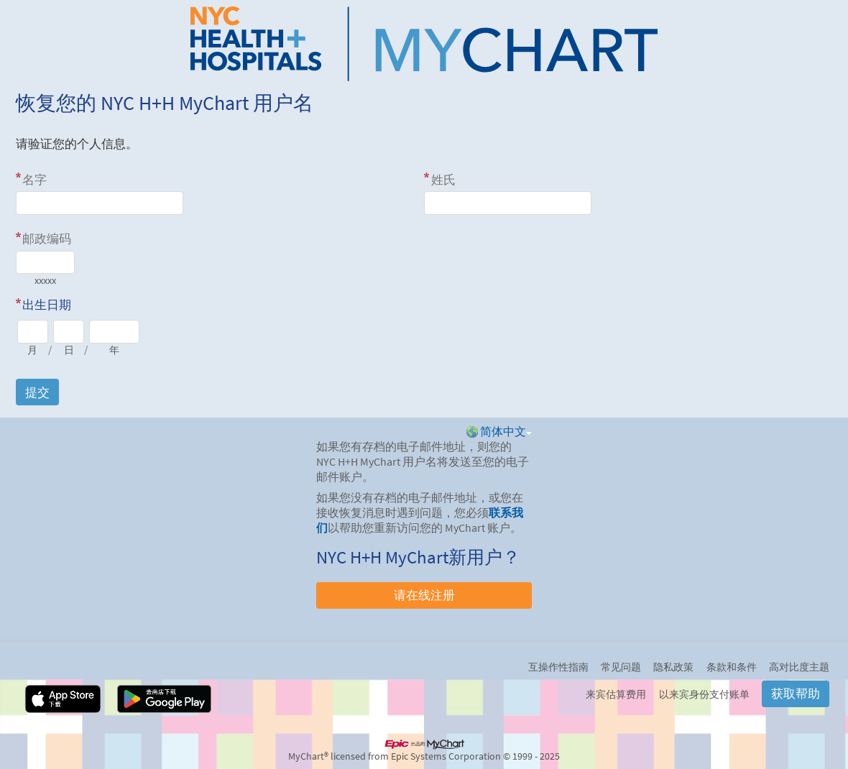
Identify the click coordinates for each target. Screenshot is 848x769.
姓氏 (443, 180)
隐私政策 (673, 666)
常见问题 (621, 666)
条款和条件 (731, 666)
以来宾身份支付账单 (704, 694)
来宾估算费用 (616, 694)
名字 (34, 180)
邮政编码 (46, 239)
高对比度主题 (799, 666)
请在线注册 (424, 595)
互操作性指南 (558, 666)
